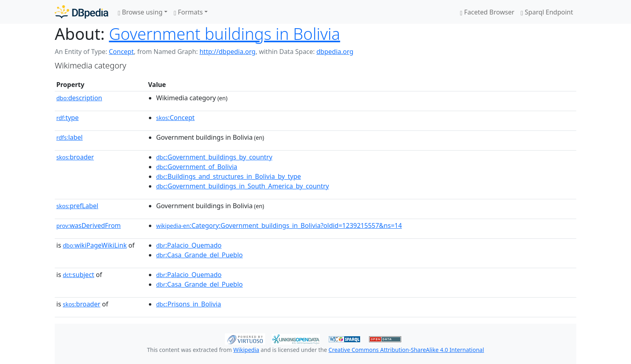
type (67, 117)
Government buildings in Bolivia (224, 34)
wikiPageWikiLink (95, 245)
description (79, 97)
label (69, 137)
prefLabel (77, 205)
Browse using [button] (140, 12)
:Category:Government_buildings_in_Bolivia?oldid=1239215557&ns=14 (279, 225)
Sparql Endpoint (547, 12)
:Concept (175, 117)
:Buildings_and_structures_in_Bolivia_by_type (228, 176)
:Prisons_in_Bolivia (188, 304)
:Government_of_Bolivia (196, 166)
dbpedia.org (334, 51)
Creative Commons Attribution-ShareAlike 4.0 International (406, 350)
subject (78, 274)
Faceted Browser (487, 12)
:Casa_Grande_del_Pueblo (199, 254)
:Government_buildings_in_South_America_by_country (242, 186)
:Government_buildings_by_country (214, 157)
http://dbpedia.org (228, 51)
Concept (121, 51)
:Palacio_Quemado (189, 245)
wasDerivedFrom (88, 225)
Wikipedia (246, 350)
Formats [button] (188, 12)
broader (75, 157)
